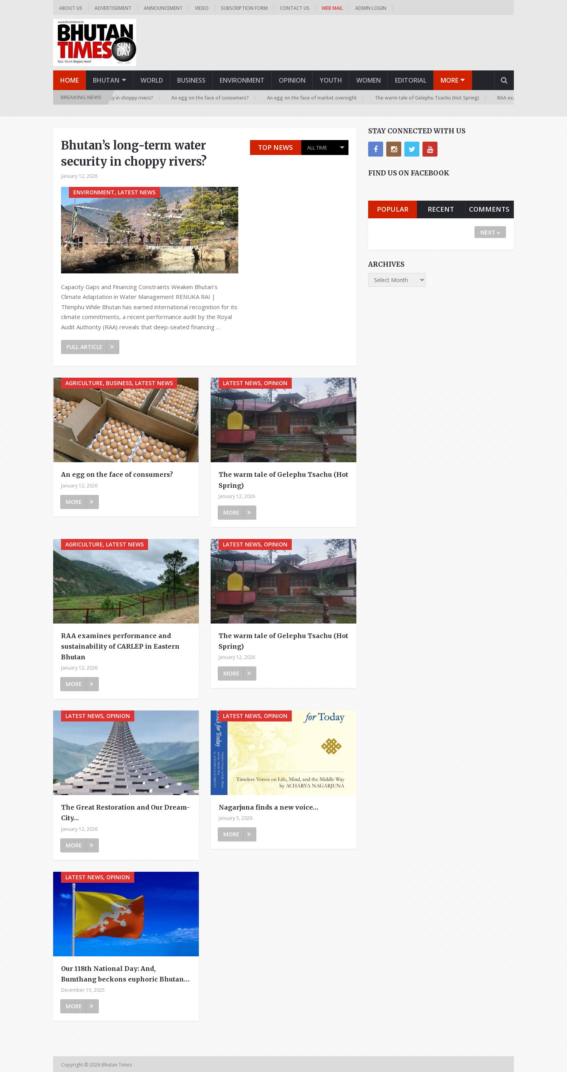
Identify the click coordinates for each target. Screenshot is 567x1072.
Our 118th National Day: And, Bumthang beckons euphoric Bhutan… (125, 974)
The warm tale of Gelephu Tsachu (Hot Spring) (430, 97)
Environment (242, 80)
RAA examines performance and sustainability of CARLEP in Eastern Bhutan (120, 646)
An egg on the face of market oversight (314, 97)
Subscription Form (244, 8)
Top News (275, 147)
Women (368, 80)
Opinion (292, 80)
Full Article (90, 347)
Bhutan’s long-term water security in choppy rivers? (134, 153)
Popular (392, 209)
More (449, 80)
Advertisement (113, 8)
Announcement (163, 8)
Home (69, 80)
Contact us (294, 8)
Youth (331, 80)
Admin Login (370, 8)
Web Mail (332, 8)
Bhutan (106, 80)
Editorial (410, 80)
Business (191, 80)
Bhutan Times (117, 1064)
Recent (441, 209)
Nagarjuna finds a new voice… (268, 807)
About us (70, 8)
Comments (489, 209)
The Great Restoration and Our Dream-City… (125, 812)
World (152, 80)
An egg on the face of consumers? (213, 97)
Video (202, 8)
